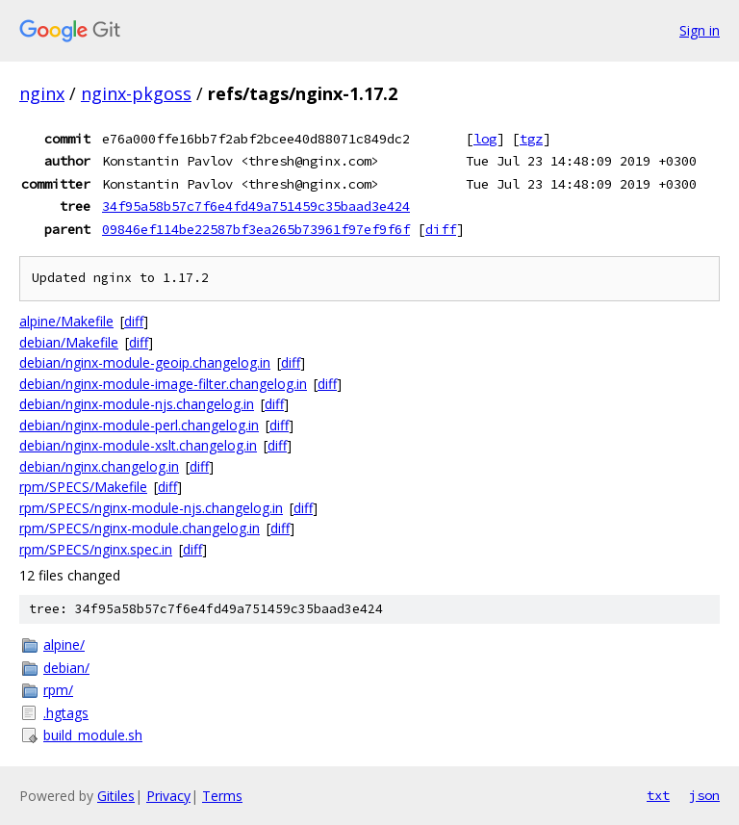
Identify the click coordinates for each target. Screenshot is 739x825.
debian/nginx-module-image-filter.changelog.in (163, 383)
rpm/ (58, 690)
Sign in (699, 30)
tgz (531, 138)
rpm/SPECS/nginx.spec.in (95, 549)
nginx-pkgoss (136, 93)
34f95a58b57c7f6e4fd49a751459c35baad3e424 (256, 206)
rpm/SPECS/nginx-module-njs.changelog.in (151, 508)
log (485, 138)
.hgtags (66, 713)
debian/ (66, 667)
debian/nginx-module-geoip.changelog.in (144, 362)
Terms (222, 795)
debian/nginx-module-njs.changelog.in (136, 404)
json (704, 795)
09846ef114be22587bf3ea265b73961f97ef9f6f (256, 229)
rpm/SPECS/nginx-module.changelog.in (139, 528)
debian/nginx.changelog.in (99, 466)
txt (658, 795)
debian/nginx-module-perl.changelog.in (139, 425)
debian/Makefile (68, 342)
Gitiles (116, 795)
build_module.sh (92, 735)
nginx (41, 93)
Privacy (168, 795)
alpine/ (64, 644)
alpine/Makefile (66, 321)
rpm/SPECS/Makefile (83, 486)
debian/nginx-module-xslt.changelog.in (138, 445)
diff (440, 229)
